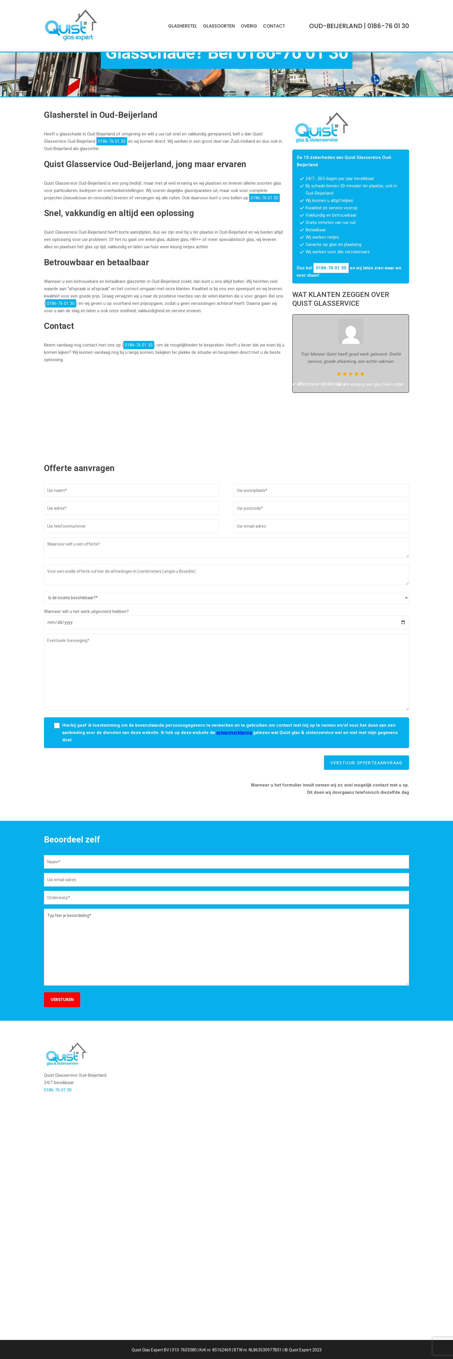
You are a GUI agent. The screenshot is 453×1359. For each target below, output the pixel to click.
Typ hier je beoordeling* (226, 1023)
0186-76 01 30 (292, 114)
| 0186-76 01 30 (359, 26)
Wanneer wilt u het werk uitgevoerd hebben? (86, 688)
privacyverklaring (234, 809)
